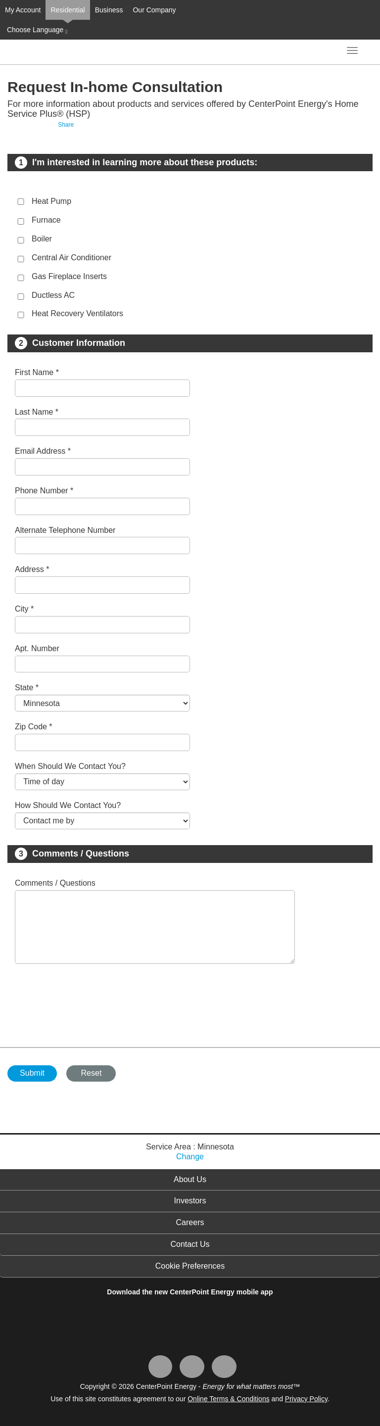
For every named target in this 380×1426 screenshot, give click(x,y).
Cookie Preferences (190, 1266)
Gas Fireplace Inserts (69, 276)
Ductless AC (53, 295)
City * (24, 609)
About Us (190, 1179)
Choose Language (36, 30)
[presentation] (90, 1000)
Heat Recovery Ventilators (77, 313)
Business (109, 10)
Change (190, 1156)
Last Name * (36, 412)
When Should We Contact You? (70, 766)
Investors (190, 1200)
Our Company (154, 10)
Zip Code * (33, 726)
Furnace (46, 220)
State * (27, 687)
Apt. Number (37, 648)
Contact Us (189, 1244)
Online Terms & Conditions (228, 1399)
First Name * (37, 372)
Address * (32, 569)
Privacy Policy (306, 1399)
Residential (67, 10)
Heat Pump (51, 201)
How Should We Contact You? (68, 805)
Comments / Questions (55, 883)
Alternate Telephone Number (65, 530)
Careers (190, 1222)
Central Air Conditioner (71, 257)
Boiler (42, 239)
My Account (23, 10)
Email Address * (43, 451)
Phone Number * (44, 490)
